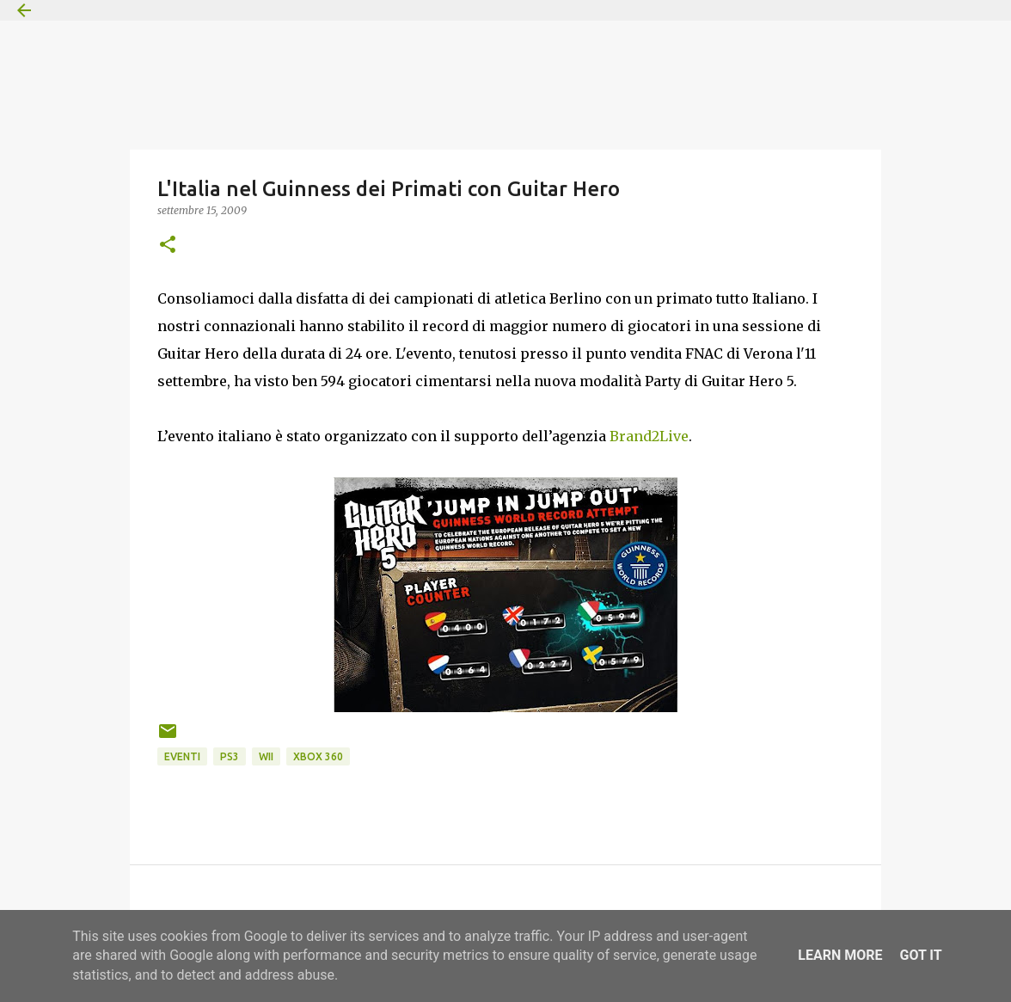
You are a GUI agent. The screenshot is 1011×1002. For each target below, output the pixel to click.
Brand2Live (649, 436)
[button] (167, 245)
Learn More (840, 955)
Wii (266, 756)
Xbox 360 (318, 756)
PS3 (229, 756)
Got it (920, 955)
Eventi (182, 756)
